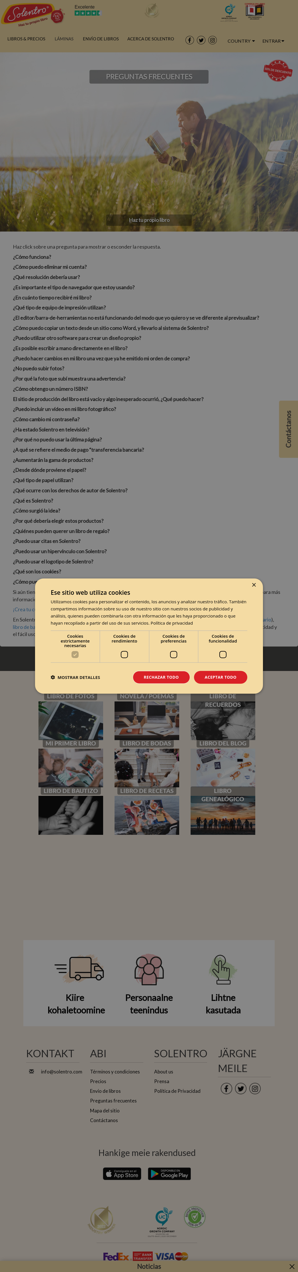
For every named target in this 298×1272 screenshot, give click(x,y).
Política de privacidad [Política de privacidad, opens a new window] (172, 622)
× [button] (254, 585)
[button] (75, 677)
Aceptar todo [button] (220, 677)
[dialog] (149, 636)
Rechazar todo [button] (161, 677)
